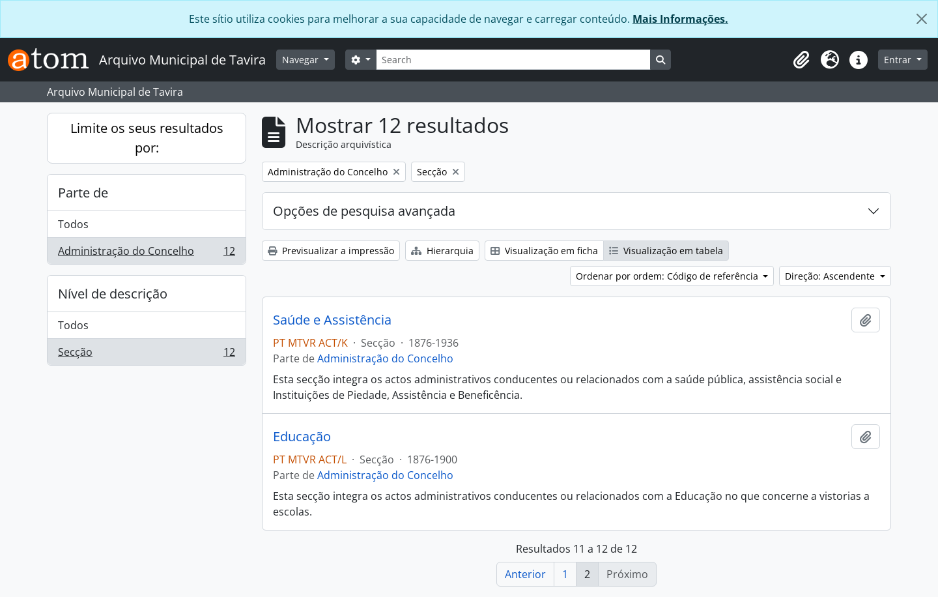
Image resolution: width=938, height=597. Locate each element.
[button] (801, 60)
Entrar (899, 59)
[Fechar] (921, 19)
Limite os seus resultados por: (146, 137)
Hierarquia (442, 250)
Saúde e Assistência (332, 320)
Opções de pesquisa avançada (364, 211)
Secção (146, 354)
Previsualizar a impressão (331, 250)
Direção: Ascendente (831, 276)
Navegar (301, 59)
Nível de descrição (112, 293)
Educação (302, 436)
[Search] (513, 60)
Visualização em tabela (666, 250)
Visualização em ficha (544, 250)
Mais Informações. (680, 19)
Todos (73, 224)
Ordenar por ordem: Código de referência (668, 276)
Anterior (525, 574)
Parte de (83, 192)
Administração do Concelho (146, 253)
